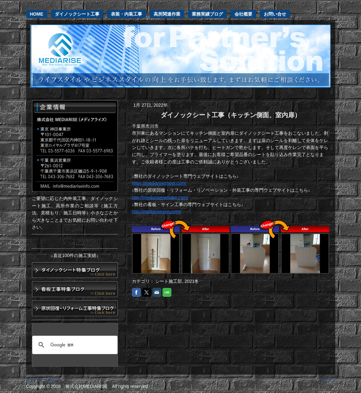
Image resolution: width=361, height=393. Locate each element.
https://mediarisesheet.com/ (159, 183)
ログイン (328, 380)
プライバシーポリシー (43, 380)
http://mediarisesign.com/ (157, 211)
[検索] (73, 345)
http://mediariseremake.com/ (160, 197)
